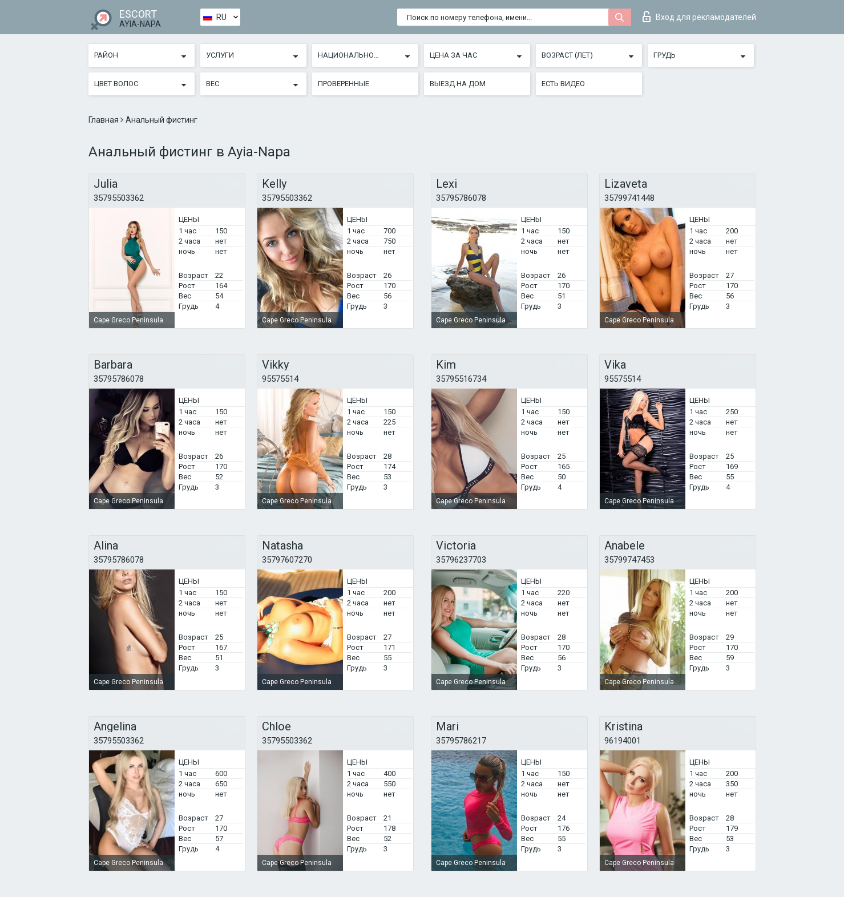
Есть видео (563, 83)
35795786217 (461, 741)
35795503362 (119, 198)
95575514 (280, 379)
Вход (699, 16)
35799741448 (629, 198)
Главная (104, 119)
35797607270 (287, 560)
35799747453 (629, 560)
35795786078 (461, 198)
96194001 (622, 741)
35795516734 (461, 379)
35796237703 (461, 560)
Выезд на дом (458, 83)
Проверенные (343, 83)
